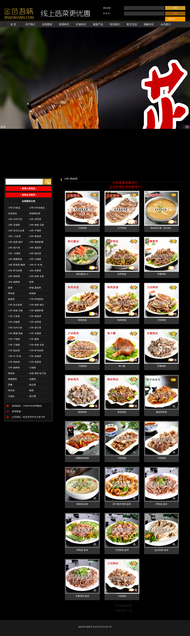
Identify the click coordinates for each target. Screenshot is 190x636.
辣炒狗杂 (121, 412)
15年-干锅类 (13, 339)
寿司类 (10, 390)
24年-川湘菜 (34, 259)
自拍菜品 (11, 213)
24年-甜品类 (34, 253)
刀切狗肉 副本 (122, 550)
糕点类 (32, 385)
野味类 (10, 293)
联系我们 (115, 24)
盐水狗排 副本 (161, 550)
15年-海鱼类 (34, 316)
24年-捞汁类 (13, 248)
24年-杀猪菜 (34, 270)
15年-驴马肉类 (35, 350)
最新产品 (98, 24)
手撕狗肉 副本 (82, 596)
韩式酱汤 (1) (82, 274)
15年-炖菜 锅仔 (36, 305)
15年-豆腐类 (34, 333)
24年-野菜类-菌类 (15, 265)
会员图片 (166, 24)
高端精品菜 (34, 213)
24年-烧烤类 (13, 282)
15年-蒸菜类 (34, 362)
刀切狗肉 (82, 228)
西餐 (9, 385)
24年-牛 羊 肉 (35, 265)
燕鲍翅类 (11, 379)
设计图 (32, 396)
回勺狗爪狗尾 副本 (122, 504)
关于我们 (30, 24)
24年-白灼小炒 (14, 219)
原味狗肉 (82, 412)
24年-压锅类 (13, 225)
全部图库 (47, 24)
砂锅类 (32, 293)
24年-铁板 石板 (36, 225)
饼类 (31, 282)
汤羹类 (32, 379)
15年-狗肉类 (13, 362)
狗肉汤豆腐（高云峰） (161, 228)
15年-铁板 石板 (14, 310)
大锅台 (10, 396)
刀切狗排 (161, 320)
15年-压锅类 (13, 322)
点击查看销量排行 (125, 182)
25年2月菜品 (13, 208)
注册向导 (171, 19)
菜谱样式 (64, 24)
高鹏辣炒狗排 (82, 458)
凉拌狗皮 (121, 274)
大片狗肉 (121, 228)
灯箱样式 (81, 24)
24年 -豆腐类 (13, 253)
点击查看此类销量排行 (125, 187)
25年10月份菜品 (36, 208)
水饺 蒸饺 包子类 (37, 373)
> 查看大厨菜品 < (28, 188)
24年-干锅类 (34, 230)
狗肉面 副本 (82, 504)
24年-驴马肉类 (14, 270)
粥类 (31, 390)
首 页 (13, 24)
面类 (9, 288)
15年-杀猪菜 (34, 356)
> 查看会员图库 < (28, 195)
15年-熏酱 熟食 (14, 333)
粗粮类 (10, 299)
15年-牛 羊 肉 (13, 356)
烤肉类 (10, 373)
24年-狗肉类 (13, 276)
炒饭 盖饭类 (34, 288)
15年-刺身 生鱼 (36, 345)
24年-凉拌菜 (34, 219)
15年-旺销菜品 (35, 299)
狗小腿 (122, 366)
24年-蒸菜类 (34, 248)
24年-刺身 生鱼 (36, 276)
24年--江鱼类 (13, 236)
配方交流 (132, 24)
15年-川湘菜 (13, 345)
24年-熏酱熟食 (14, 259)
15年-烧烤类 (13, 367)
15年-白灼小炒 (14, 327)
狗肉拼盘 (82, 320)
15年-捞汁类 (34, 327)
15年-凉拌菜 (34, 322)
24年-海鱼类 (34, 236)
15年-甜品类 (13, 350)
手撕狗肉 (161, 274)
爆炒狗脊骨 (161, 412)
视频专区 (149, 24)
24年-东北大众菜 (15, 230)
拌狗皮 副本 (161, 504)
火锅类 (32, 367)
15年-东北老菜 (14, 305)
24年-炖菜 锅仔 (14, 242)
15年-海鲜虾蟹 (35, 310)
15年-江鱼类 (13, 316)
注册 (175, 13)
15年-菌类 (33, 339)
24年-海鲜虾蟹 (35, 242)
